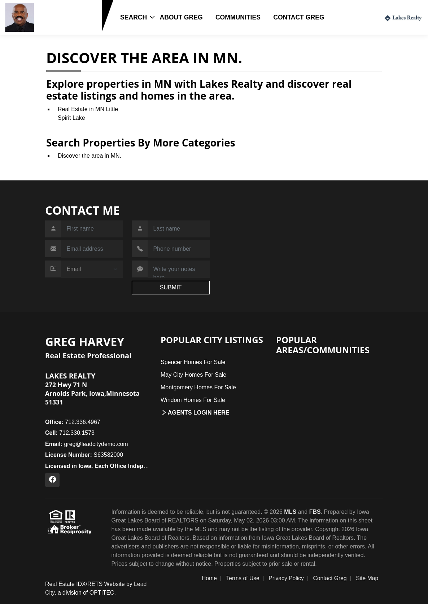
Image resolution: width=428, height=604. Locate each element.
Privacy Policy (286, 578)
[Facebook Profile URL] (52, 480)
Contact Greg (298, 17)
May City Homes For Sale (193, 375)
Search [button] (133, 17)
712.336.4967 (72, 422)
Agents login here (195, 413)
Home (209, 578)
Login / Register (353, 17)
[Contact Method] (92, 269)
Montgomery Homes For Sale (198, 387)
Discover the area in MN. (89, 156)
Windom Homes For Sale (193, 400)
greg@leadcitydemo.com (86, 444)
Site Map (367, 578)
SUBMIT (171, 287)
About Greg (181, 17)
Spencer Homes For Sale (193, 362)
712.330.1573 (59, 28)
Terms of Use (242, 578)
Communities (238, 17)
